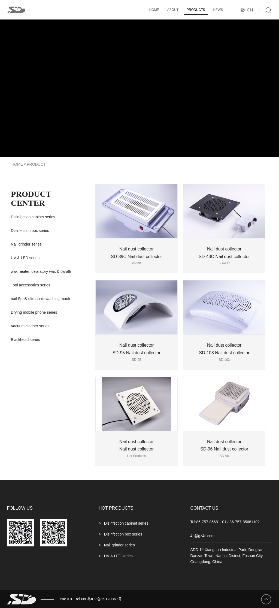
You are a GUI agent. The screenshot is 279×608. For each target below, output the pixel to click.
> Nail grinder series (117, 545)
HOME (154, 10)
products (196, 10)
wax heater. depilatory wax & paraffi (41, 271)
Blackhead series (25, 339)
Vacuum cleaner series (30, 326)
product (36, 164)
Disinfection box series (30, 230)
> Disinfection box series (120, 534)
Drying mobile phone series (34, 312)
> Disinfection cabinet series (123, 523)
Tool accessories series (30, 285)
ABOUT (172, 10)
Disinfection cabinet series (33, 217)
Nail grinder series (26, 244)
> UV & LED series (116, 556)
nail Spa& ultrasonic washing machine (43, 299)
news (218, 10)
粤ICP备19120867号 (104, 599)
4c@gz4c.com (202, 536)
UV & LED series (25, 258)
